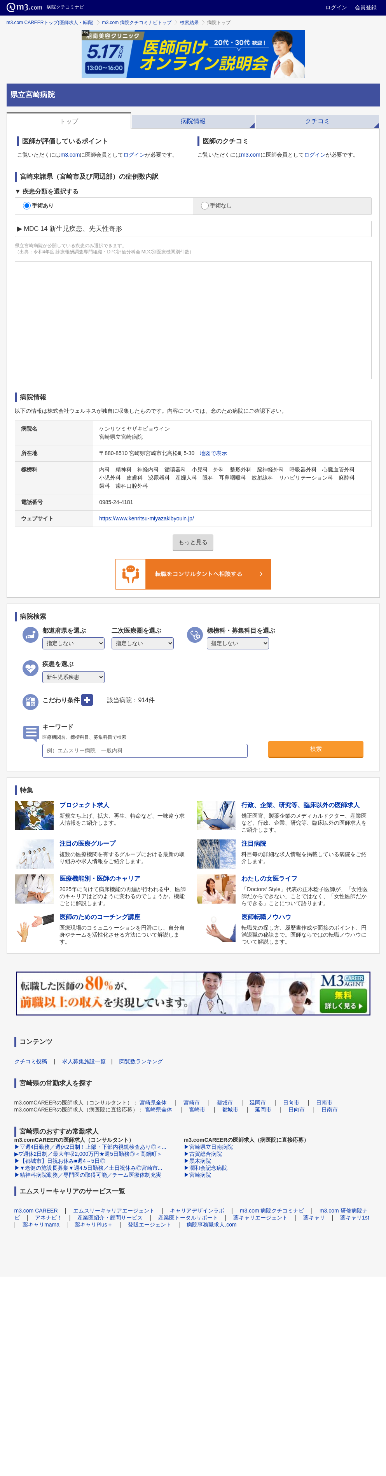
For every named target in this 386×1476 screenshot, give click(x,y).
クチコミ (317, 121)
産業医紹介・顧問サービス (110, 1217)
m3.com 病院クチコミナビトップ (136, 22)
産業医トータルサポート (188, 1217)
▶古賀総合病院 (203, 1154)
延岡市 (258, 1102)
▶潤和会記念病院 (205, 1168)
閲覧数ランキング (141, 1061)
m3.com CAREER (36, 1210)
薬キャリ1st (354, 1217)
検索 (316, 748)
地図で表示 (213, 453)
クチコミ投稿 (30, 1061)
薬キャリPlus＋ (93, 1224)
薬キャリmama (41, 1224)
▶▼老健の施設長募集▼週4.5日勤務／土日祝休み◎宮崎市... (88, 1168)
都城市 (225, 1102)
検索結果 (189, 22)
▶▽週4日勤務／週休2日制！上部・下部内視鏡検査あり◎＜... (90, 1147)
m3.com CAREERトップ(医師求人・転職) (50, 22)
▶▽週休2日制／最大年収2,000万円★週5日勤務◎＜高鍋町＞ (88, 1154)
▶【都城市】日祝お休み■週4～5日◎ (59, 1161)
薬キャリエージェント (260, 1217)
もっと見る (193, 542)
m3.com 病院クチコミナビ (272, 1210)
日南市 (324, 1102)
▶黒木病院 (197, 1161)
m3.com (70, 155)
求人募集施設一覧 (84, 1061)
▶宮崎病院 (197, 1175)
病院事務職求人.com (211, 1224)
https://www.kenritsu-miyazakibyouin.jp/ (146, 518)
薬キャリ (314, 1217)
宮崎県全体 (153, 1102)
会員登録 (366, 7)
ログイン (336, 7)
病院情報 (193, 121)
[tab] (69, 120)
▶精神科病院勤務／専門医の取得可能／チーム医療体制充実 (87, 1175)
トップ (68, 121)
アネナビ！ (48, 1217)
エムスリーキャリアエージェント (114, 1210)
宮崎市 (191, 1102)
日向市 (291, 1102)
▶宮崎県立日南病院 (208, 1147)
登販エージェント (149, 1224)
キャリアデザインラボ (197, 1210)
